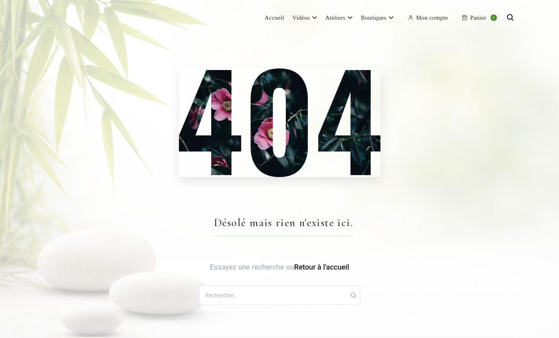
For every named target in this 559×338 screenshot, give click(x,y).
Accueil (275, 17)
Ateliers (335, 17)
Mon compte (428, 17)
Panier (479, 17)
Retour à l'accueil (321, 267)
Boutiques (374, 17)
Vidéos (301, 17)
